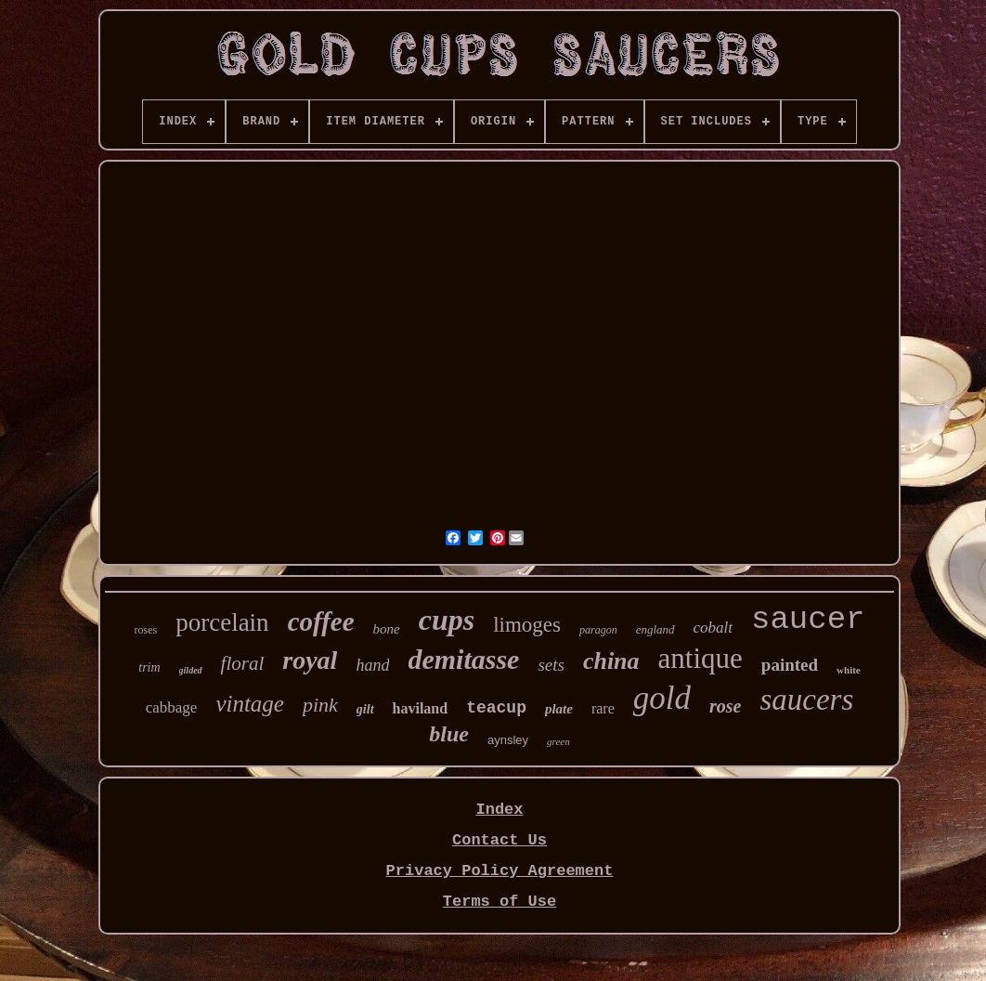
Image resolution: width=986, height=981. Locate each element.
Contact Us (499, 840)
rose (725, 706)
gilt (365, 709)
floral (243, 663)
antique (700, 658)
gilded (190, 670)
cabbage (172, 707)
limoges (527, 624)
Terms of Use (499, 901)
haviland (420, 708)
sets (551, 664)
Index (499, 809)
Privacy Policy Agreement (500, 871)
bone (386, 628)
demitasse (463, 659)
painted (789, 664)
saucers (806, 699)
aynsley (507, 740)
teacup (496, 708)
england (655, 629)
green (558, 741)
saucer (807, 619)
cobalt (713, 627)
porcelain (221, 622)
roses (146, 629)
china (611, 660)
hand (372, 665)
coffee (321, 621)
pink (320, 704)
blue (449, 734)
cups (446, 619)
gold (662, 698)
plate (559, 708)
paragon (598, 629)
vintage (249, 703)
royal (309, 660)
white (849, 669)
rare (603, 708)
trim (149, 667)
